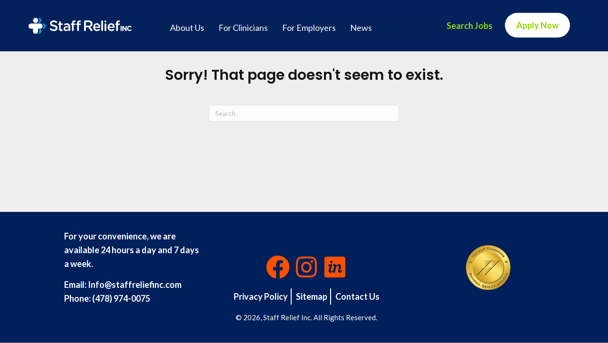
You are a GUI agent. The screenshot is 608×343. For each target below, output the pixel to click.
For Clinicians (243, 27)
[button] (277, 267)
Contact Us (357, 296)
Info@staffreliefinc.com (134, 284)
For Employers (309, 27)
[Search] (304, 113)
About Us (187, 27)
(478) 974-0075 (121, 298)
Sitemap (311, 296)
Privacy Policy (261, 296)
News (361, 27)
